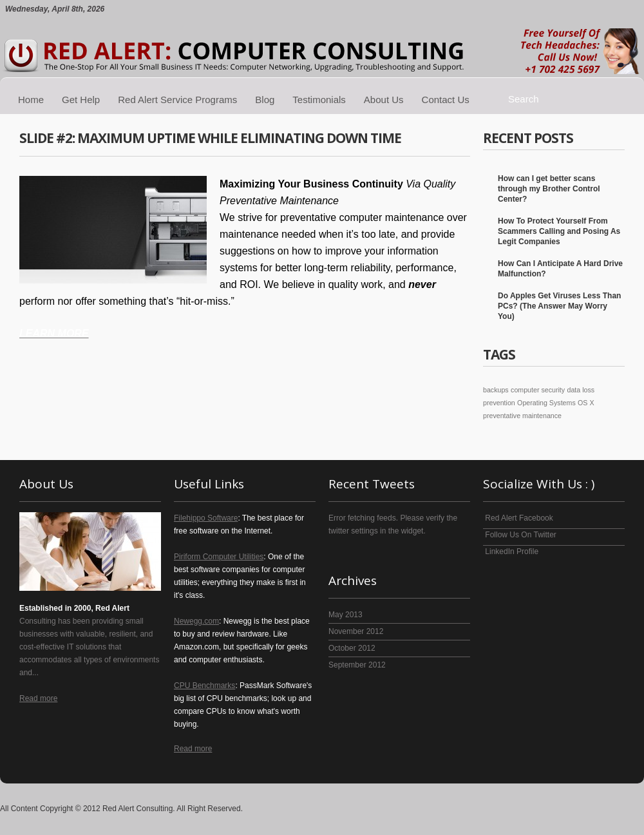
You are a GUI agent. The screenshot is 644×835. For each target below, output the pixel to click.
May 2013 (345, 614)
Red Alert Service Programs (177, 99)
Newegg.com (196, 621)
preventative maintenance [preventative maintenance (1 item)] (522, 415)
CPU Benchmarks (204, 685)
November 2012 (355, 631)
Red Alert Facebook (518, 518)
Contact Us (445, 99)
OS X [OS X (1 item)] (586, 403)
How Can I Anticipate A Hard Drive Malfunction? (560, 268)
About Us (384, 99)
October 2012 (351, 648)
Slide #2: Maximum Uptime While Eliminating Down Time (210, 138)
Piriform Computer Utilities (218, 556)
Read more (38, 698)
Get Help (81, 99)
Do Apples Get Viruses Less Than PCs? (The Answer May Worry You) (559, 306)
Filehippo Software (206, 518)
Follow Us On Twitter (519, 534)
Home (31, 99)
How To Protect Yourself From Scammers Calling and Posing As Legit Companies (559, 231)
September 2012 (357, 664)
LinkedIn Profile (510, 551)
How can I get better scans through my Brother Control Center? (549, 189)
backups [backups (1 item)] (496, 390)
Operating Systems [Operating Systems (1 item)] (546, 403)
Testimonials (319, 99)
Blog (264, 99)
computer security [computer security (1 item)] (538, 390)
